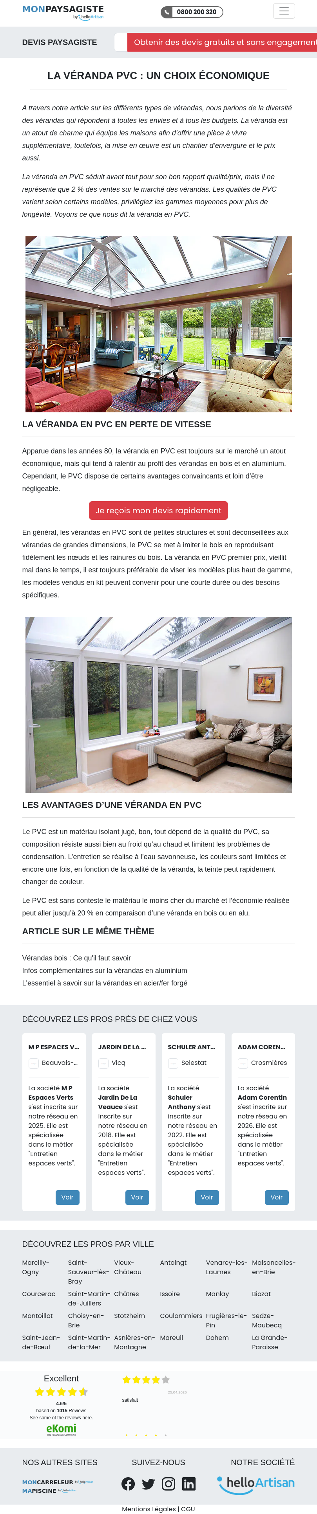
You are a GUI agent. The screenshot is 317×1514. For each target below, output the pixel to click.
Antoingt (173, 1262)
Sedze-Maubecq (267, 1320)
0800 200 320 (197, 12)
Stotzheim (129, 1315)
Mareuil (171, 1337)
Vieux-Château (127, 1267)
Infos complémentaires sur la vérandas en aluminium (104, 971)
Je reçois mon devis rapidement (159, 510)
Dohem (217, 1337)
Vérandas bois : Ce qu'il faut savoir (76, 958)
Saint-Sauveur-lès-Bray (88, 1272)
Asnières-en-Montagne (134, 1342)
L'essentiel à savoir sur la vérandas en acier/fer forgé (105, 983)
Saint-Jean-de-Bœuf (41, 1342)
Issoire (170, 1293)
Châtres (126, 1293)
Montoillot (37, 1315)
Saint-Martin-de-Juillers (89, 1298)
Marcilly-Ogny (36, 1267)
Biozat (261, 1293)
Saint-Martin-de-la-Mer (89, 1342)
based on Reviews (61, 1407)
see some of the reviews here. (61, 1417)
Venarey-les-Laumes (227, 1267)
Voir (68, 1197)
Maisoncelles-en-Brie (274, 1267)
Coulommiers (181, 1315)
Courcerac (39, 1293)
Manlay (217, 1293)
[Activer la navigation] (284, 11)
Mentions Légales (149, 1509)
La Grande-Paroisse (270, 1342)
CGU (188, 1509)
